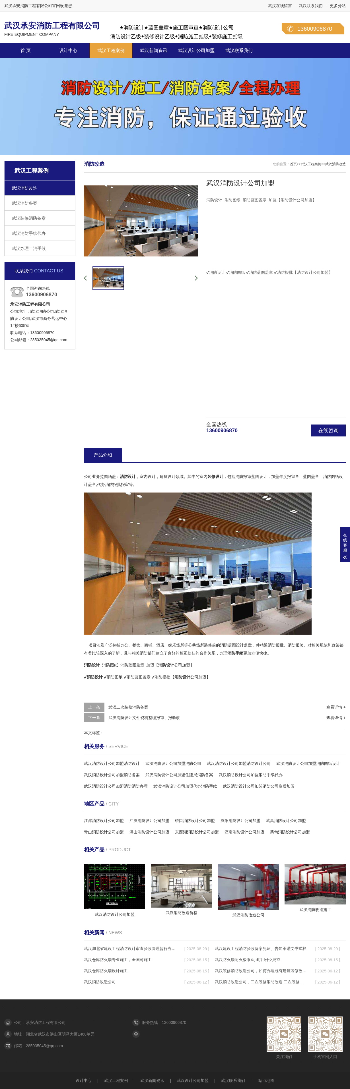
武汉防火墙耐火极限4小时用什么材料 (248, 959)
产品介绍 (103, 454)
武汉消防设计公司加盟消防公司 (173, 763)
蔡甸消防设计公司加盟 (290, 832)
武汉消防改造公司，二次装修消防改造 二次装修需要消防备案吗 (260, 982)
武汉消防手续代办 (29, 233)
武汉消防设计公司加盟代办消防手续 (185, 786)
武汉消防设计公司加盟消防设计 (112, 763)
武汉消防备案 (24, 203)
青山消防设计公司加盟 (104, 832)
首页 (293, 164)
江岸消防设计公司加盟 (104, 820)
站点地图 (266, 1080)
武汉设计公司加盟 (196, 50)
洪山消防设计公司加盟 (149, 832)
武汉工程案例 (111, 50)
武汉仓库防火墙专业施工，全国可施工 (118, 959)
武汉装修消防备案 (29, 218)
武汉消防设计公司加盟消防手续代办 (251, 775)
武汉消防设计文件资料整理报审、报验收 (144, 717)
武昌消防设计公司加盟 (286, 820)
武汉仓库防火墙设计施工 (106, 970)
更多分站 (338, 5)
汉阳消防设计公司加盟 (240, 820)
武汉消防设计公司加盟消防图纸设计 (308, 763)
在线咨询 (328, 430)
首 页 (25, 50)
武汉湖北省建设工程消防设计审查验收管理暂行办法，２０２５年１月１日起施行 (130, 948)
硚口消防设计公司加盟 (195, 820)
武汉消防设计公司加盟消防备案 (112, 775)
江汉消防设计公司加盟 (149, 820)
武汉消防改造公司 (100, 982)
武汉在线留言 (280, 5)
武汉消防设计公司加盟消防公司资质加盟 (259, 786)
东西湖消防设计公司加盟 (197, 832)
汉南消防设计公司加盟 (244, 832)
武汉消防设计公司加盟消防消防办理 (116, 786)
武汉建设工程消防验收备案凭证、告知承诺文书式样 (260, 948)
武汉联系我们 (311, 5)
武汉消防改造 (24, 188)
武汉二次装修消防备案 (128, 707)
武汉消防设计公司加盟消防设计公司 (239, 763)
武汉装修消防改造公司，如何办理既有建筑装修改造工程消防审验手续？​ (260, 970)
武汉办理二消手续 (29, 248)
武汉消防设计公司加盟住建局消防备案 (179, 775)
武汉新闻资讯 (153, 50)
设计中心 (68, 50)
